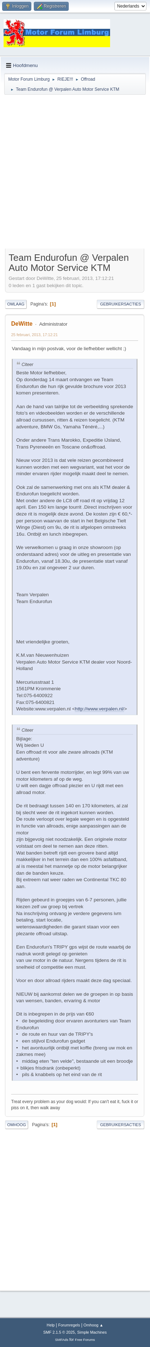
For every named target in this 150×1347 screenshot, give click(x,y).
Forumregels (69, 1325)
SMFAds (61, 1340)
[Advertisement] (74, 172)
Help (51, 1325)
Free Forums (85, 1340)
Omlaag (15, 304)
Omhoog (16, 1125)
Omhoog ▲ (93, 1325)
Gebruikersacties (120, 304)
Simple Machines (92, 1332)
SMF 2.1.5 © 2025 (59, 1332)
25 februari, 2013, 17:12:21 (34, 335)
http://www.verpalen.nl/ (99, 709)
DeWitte (21, 324)
